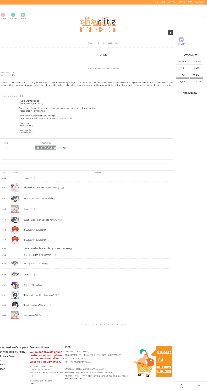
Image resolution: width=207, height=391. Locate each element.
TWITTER (196, 81)
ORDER (196, 74)
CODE (5, 147)
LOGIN (155, 2)
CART (196, 68)
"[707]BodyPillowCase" (33, 230)
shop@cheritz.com (61, 108)
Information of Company (14, 347)
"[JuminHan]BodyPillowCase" (36, 305)
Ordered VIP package (32, 285)
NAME (5, 142)
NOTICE (182, 61)
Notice (91, 43)
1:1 (182, 68)
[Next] (124, 324)
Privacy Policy (8, 355)
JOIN (163, 2)
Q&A (182, 81)
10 (116, 324)
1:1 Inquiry (101, 43)
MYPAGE (196, 61)
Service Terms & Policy (12, 351)
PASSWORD (46, 142)
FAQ (182, 74)
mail (32, 383)
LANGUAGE (200, 2)
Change (63, 147)
